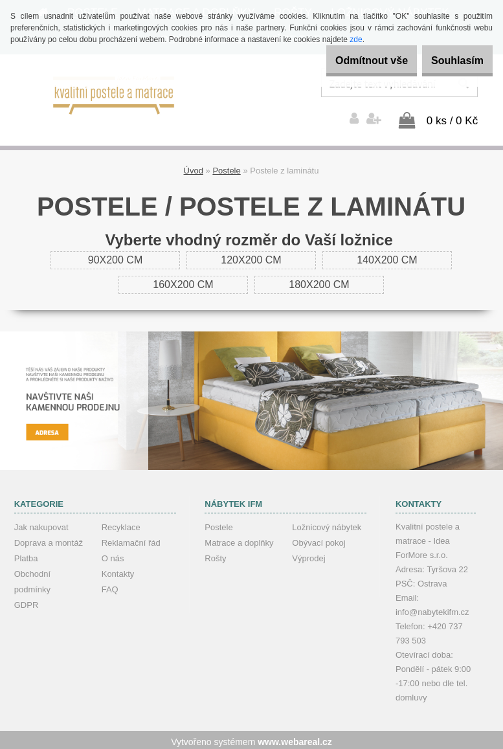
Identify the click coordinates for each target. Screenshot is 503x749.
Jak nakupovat (41, 523)
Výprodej (308, 554)
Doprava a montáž (48, 539)
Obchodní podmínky (32, 577)
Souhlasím (450, 60)
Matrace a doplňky (239, 539)
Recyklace (121, 523)
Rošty (215, 554)
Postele (226, 167)
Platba (26, 554)
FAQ (110, 585)
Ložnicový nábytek (326, 523)
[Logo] (114, 93)
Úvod (193, 167)
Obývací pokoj (318, 539)
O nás (113, 554)
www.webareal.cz (295, 738)
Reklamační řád (131, 539)
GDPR (26, 601)
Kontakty (118, 570)
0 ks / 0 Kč (452, 117)
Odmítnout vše (350, 60)
